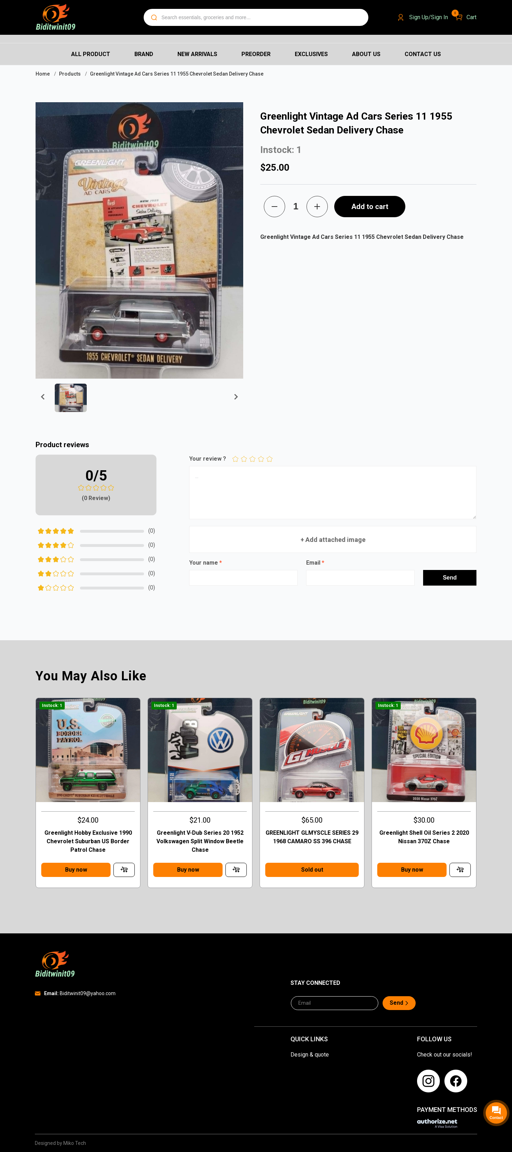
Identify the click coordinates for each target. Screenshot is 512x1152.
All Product (90, 54)
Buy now (76, 869)
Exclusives (311, 54)
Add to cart (369, 206)
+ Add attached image (333, 539)
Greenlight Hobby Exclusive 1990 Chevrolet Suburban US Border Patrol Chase (88, 841)
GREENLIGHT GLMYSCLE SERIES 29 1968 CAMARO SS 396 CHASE (312, 837)
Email (315, 562)
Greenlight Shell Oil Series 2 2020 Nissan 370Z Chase (424, 837)
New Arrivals (197, 54)
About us (366, 54)
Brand (143, 54)
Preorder (256, 54)
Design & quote (309, 1054)
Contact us (423, 54)
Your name (205, 562)
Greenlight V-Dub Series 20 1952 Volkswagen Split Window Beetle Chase (200, 841)
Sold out (312, 869)
